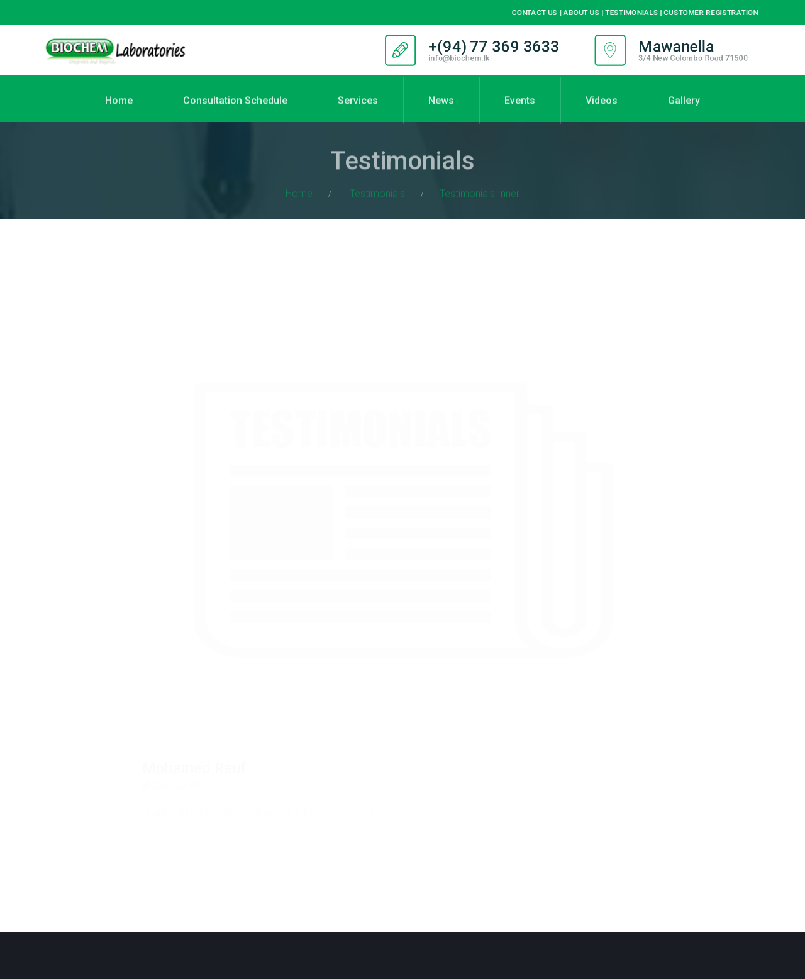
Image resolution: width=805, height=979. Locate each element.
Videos (602, 108)
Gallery (684, 108)
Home (119, 108)
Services (358, 108)
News (441, 108)
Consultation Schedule (235, 108)
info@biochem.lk (457, 58)
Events (519, 108)
